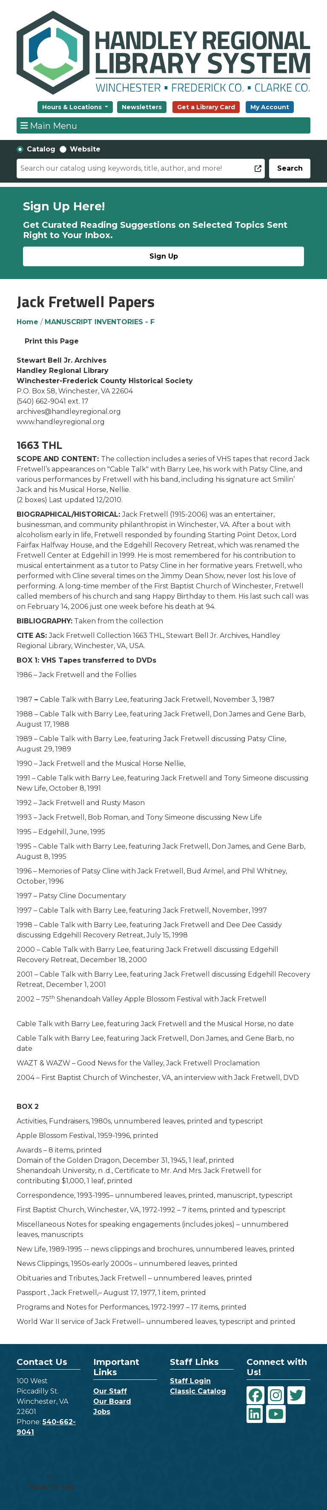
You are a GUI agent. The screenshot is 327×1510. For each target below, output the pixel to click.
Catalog (41, 149)
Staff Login (190, 1381)
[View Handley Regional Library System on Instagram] (276, 1395)
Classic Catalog (198, 1391)
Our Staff (110, 1391)
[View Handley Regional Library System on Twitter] (296, 1395)
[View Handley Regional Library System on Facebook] (255, 1395)
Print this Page (52, 341)
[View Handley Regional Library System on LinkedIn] (255, 1414)
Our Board (112, 1401)
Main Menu (48, 125)
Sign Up (163, 256)
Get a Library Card (206, 107)
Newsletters (142, 107)
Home (27, 322)
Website (85, 149)
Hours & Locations (72, 107)
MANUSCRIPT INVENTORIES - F (100, 322)
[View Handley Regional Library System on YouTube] (276, 1414)
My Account (269, 107)
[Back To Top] (49, 1482)
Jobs (101, 1412)
